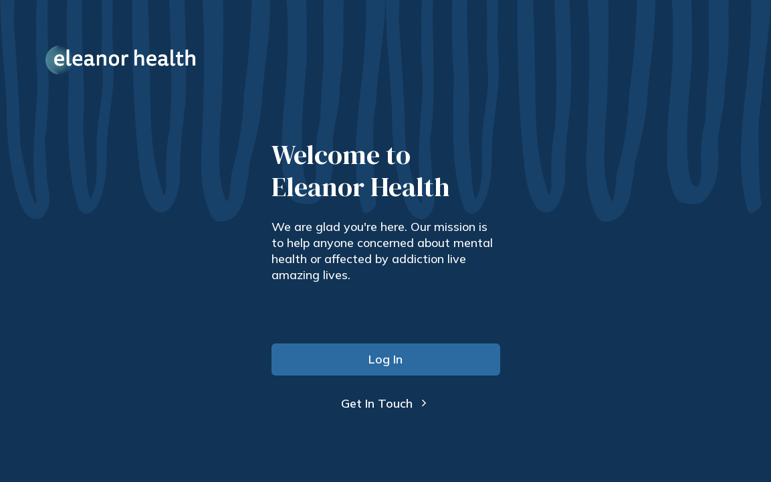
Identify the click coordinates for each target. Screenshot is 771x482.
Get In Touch (385, 403)
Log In (385, 359)
